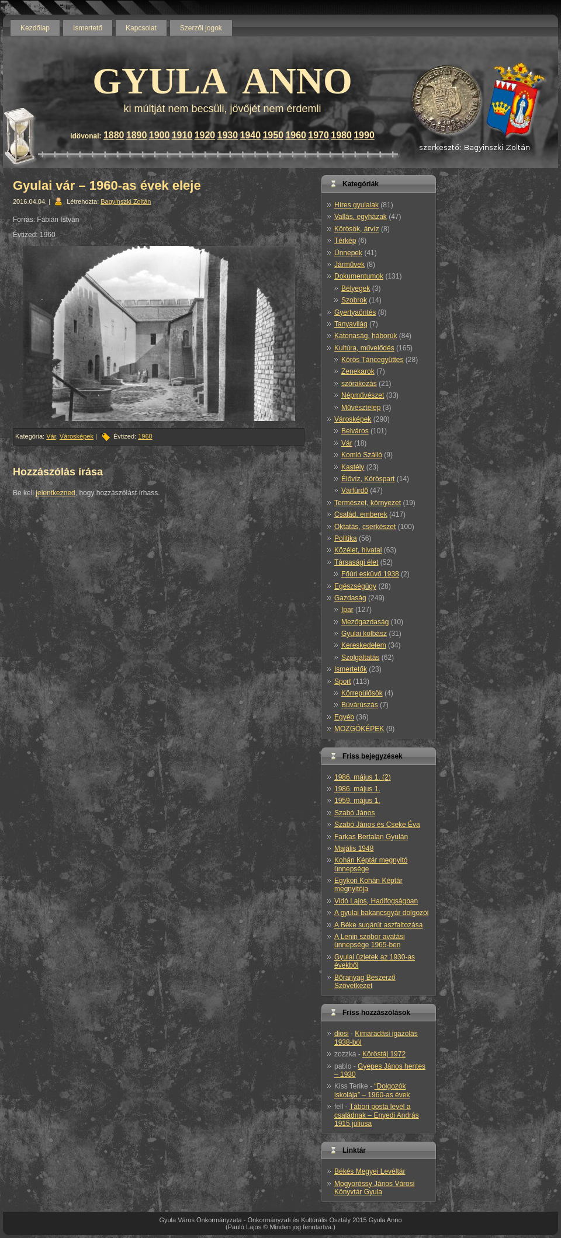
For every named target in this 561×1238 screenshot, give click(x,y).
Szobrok (354, 300)
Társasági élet (356, 562)
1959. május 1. (357, 801)
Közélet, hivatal (358, 550)
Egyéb (344, 717)
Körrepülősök (362, 693)
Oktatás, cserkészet (365, 527)
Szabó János (354, 813)
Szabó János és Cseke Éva (377, 824)
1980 (341, 135)
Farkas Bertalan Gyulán (371, 837)
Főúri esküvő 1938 (370, 574)
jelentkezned (55, 493)
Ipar (347, 610)
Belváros (355, 431)
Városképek (77, 436)
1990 (364, 135)
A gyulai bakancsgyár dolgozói (381, 913)
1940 (250, 135)
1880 (113, 135)
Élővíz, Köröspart (367, 479)
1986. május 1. (357, 789)
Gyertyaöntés (355, 312)
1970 (318, 135)
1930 (227, 135)
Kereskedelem (363, 645)
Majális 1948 (353, 848)
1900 (159, 135)
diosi (341, 1034)
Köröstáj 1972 (384, 1054)
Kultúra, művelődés (364, 348)
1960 (295, 135)
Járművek (349, 264)
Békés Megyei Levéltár (369, 1171)
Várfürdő (354, 490)
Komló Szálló (361, 455)
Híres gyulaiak (356, 205)
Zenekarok (358, 371)
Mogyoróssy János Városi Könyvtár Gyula (374, 1188)
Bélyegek (355, 288)
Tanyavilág (351, 324)
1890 (136, 135)
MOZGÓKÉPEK (359, 729)
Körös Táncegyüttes (372, 360)
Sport (342, 681)
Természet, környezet (367, 503)
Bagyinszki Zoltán (126, 201)
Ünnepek (348, 253)
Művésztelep (360, 408)
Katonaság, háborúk (365, 336)
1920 (205, 135)
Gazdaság (350, 598)
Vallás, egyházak (360, 217)
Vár (51, 436)
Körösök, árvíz (356, 229)
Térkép (345, 241)
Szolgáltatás (360, 657)
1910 (182, 135)
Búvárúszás (359, 705)
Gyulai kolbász (364, 634)
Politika (345, 538)
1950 (272, 135)
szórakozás (359, 384)
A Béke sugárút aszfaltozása (378, 925)
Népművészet (362, 395)
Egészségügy (355, 586)
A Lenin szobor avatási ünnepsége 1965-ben (369, 941)
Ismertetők (350, 669)
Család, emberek (360, 514)
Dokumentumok (358, 276)
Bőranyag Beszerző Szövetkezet (365, 981)
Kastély (352, 467)
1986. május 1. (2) (362, 777)
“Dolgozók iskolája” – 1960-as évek (372, 1090)
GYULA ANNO (222, 81)
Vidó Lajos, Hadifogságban (376, 901)
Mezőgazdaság (365, 622)
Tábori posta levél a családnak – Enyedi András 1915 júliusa (376, 1115)
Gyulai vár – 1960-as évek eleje (107, 185)
